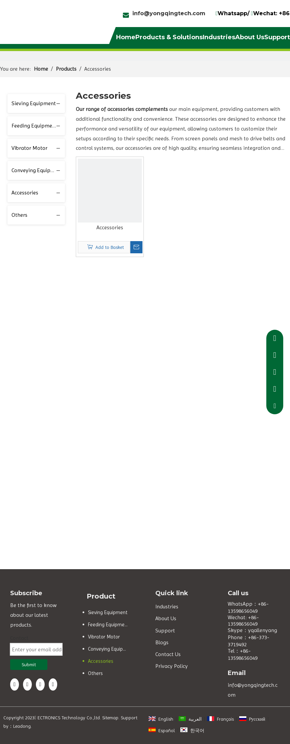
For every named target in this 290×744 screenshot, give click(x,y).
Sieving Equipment (34, 103)
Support (277, 37)
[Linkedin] (27, 684)
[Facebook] (14, 684)
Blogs (162, 642)
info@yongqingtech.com (168, 13)
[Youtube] (53, 684)
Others (19, 215)
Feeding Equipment (34, 125)
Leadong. (22, 726)
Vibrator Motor (29, 148)
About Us (249, 37)
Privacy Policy (171, 666)
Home (125, 37)
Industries (219, 37)
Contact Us (168, 654)
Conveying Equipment (37, 170)
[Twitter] (40, 684)
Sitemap (110, 717)
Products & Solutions (169, 37)
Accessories (25, 192)
